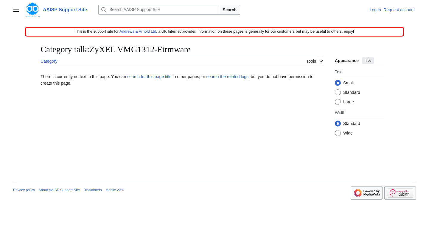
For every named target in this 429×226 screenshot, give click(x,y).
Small (348, 83)
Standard (351, 92)
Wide (348, 133)
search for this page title (149, 76)
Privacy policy (24, 190)
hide (368, 61)
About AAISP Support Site (59, 190)
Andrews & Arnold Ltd (137, 31)
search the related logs (227, 76)
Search (230, 9)
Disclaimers (92, 190)
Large (348, 102)
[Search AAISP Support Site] (158, 10)
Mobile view (114, 190)
